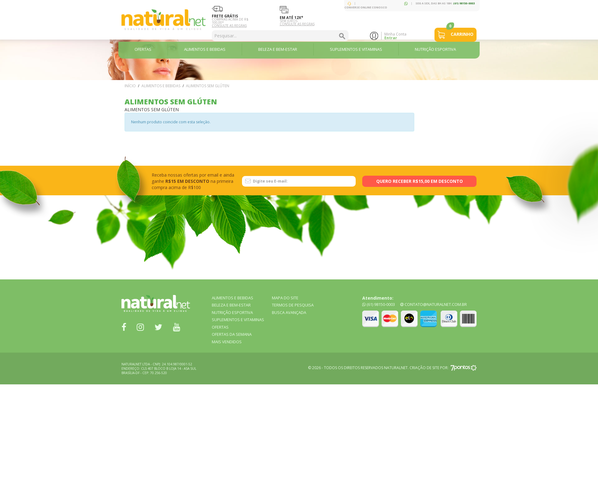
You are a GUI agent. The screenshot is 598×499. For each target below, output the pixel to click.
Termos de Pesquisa (293, 305)
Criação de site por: (443, 367)
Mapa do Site (285, 298)
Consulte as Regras (229, 25)
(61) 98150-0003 (464, 3)
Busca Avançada (289, 312)
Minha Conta (395, 34)
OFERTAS (220, 327)
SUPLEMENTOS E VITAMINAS (238, 319)
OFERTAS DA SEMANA (232, 334)
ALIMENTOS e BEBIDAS (160, 85)
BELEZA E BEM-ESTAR (231, 305)
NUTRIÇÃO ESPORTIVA (232, 312)
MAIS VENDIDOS (227, 342)
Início (130, 85)
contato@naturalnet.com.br (433, 304)
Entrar (390, 37)
